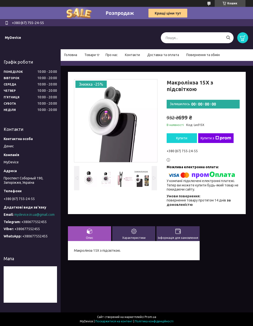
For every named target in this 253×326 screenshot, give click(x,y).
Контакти (132, 55)
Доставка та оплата (163, 55)
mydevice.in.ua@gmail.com (34, 215)
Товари (90, 55)
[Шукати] (228, 37)
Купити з (216, 138)
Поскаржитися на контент (114, 321)
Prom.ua (150, 316)
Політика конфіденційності (154, 321)
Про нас (112, 55)
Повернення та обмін (203, 55)
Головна (70, 55)
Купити (181, 138)
